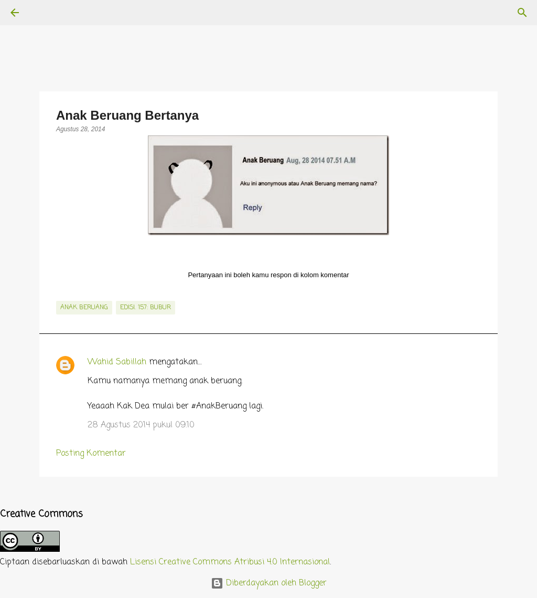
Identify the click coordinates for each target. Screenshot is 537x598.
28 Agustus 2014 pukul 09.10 (141, 425)
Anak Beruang (84, 307)
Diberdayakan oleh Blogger (269, 583)
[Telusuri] (44, 12)
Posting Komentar (91, 453)
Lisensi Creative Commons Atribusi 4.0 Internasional (230, 562)
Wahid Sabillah (117, 362)
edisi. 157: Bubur (145, 307)
